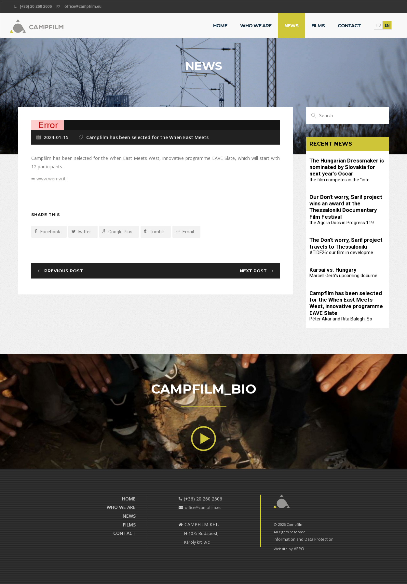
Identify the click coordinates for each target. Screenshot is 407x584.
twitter (81, 231)
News (291, 26)
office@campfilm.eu (83, 6)
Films (318, 26)
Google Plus (117, 231)
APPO (299, 549)
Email (185, 231)
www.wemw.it (51, 178)
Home (220, 26)
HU (378, 25)
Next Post (252, 270)
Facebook (47, 231)
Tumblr (154, 231)
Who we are (255, 26)
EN (387, 25)
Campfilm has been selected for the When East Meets (147, 137)
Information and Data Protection (303, 539)
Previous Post (63, 270)
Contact (349, 26)
